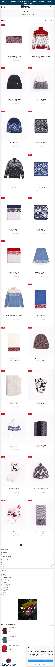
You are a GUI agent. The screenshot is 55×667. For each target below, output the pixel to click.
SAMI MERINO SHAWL (41, 315)
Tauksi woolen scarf (41, 531)
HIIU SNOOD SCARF (41, 186)
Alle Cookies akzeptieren (40, 661)
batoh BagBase (12, 627)
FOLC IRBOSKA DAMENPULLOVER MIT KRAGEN (41, 56)
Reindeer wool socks (14, 488)
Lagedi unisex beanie (41, 99)
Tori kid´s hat (14, 445)
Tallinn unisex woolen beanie (14, 99)
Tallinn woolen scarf (14, 402)
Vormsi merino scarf (41, 445)
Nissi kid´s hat (14, 531)
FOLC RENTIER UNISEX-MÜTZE (41, 488)
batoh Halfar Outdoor (14, 645)
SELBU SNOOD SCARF (41, 142)
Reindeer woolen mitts (40, 402)
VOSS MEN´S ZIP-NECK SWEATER (14, 186)
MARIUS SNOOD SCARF (14, 229)
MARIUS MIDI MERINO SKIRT (41, 272)
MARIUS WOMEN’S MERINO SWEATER (14, 315)
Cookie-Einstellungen (40, 664)
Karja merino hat (14, 142)
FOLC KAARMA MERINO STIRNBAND (14, 56)
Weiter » (32, 545)
